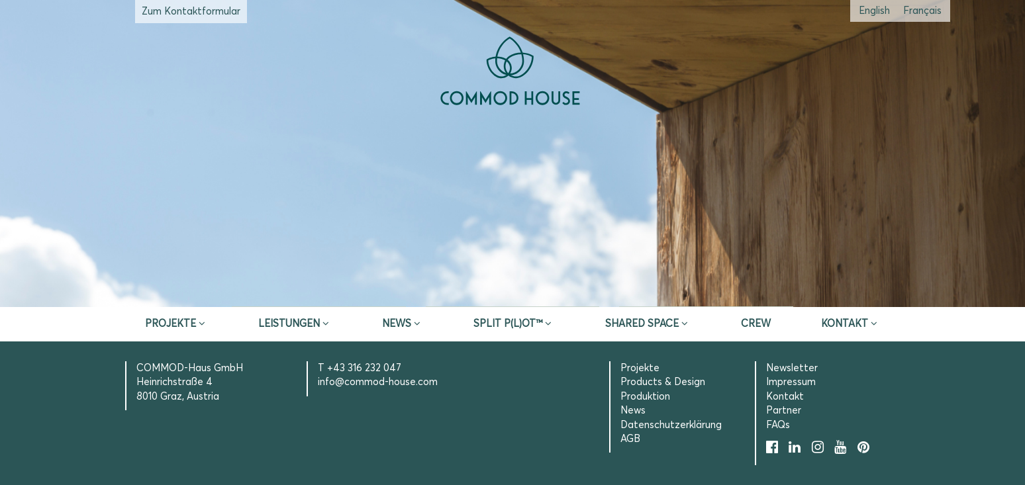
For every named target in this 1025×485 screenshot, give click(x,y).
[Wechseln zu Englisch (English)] (874, 11)
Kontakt (844, 324)
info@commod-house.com (378, 382)
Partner (783, 411)
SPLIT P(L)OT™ (507, 324)
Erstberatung (513, 290)
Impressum (791, 382)
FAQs (778, 425)
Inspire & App (319, 290)
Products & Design (662, 382)
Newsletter (792, 368)
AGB (630, 439)
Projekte (170, 324)
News (396, 324)
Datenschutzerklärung (671, 425)
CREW (756, 324)
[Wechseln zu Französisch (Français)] (922, 11)
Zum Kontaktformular (191, 12)
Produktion (645, 397)
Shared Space (642, 324)
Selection (706, 290)
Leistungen (289, 324)
